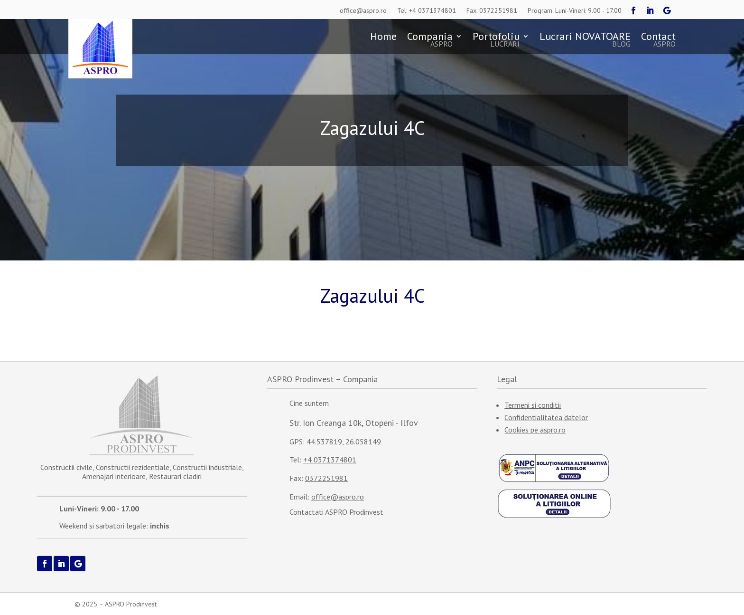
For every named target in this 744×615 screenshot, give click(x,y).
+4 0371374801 (329, 459)
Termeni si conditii (532, 405)
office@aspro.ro (363, 10)
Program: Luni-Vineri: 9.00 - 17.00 (575, 10)
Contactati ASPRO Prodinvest (336, 512)
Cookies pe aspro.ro (535, 429)
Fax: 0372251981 (491, 10)
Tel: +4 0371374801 (426, 10)
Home (383, 38)
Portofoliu (496, 40)
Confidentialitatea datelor (546, 417)
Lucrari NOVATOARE (585, 40)
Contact (658, 40)
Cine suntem (309, 403)
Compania (430, 40)
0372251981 (326, 478)
